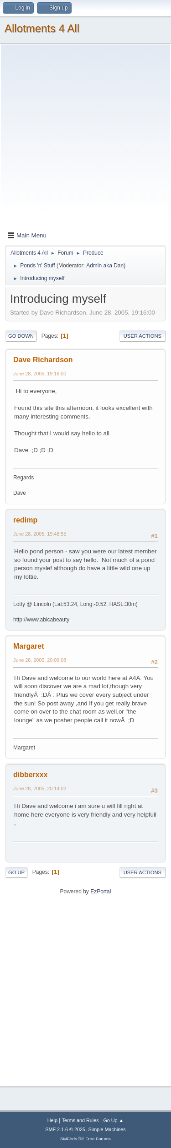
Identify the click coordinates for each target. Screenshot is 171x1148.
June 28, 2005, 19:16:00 (39, 373)
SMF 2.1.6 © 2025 (65, 1129)
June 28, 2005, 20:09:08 (39, 660)
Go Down (21, 336)
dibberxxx (30, 774)
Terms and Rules (80, 1120)
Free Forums (98, 1138)
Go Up (16, 872)
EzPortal (100, 891)
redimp (25, 520)
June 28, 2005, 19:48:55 (39, 534)
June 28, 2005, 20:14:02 (39, 788)
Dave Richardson (43, 360)
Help (52, 1120)
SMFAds (68, 1138)
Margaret (28, 646)
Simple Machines (107, 1129)
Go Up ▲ (113, 1120)
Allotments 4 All (42, 28)
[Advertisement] (85, 139)
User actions (142, 336)
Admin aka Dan (105, 265)
